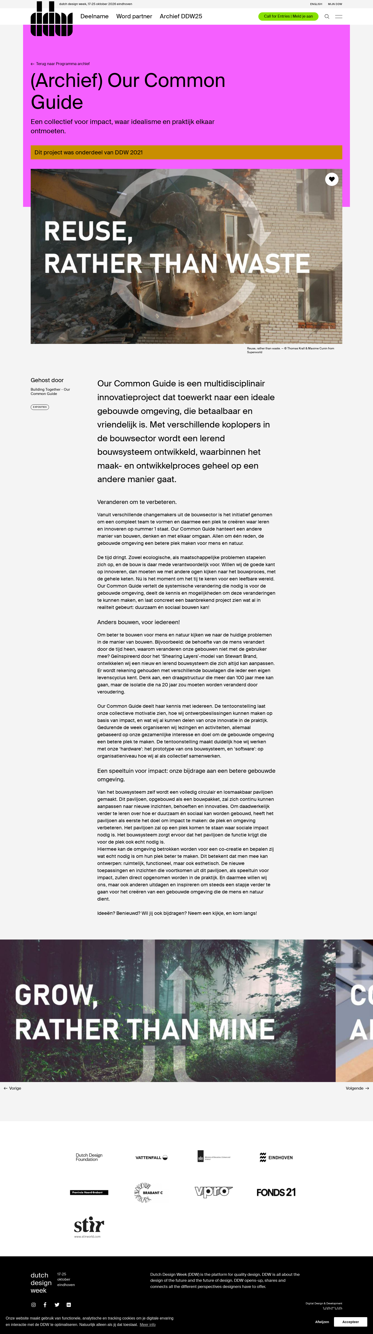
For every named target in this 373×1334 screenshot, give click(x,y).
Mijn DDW (335, 4)
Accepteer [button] (350, 1322)
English (316, 4)
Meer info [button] (148, 1325)
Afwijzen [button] (322, 1322)
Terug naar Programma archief (60, 64)
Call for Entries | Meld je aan (288, 16)
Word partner (134, 16)
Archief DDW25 (181, 16)
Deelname (94, 16)
